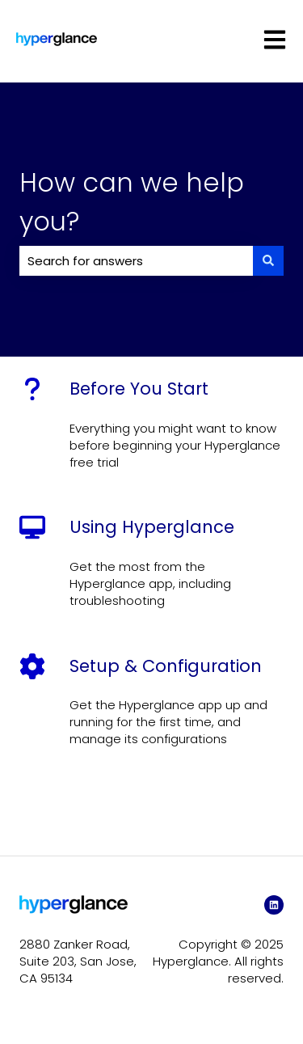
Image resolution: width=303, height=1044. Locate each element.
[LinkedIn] (274, 905)
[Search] (268, 261)
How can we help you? (131, 201)
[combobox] (136, 261)
